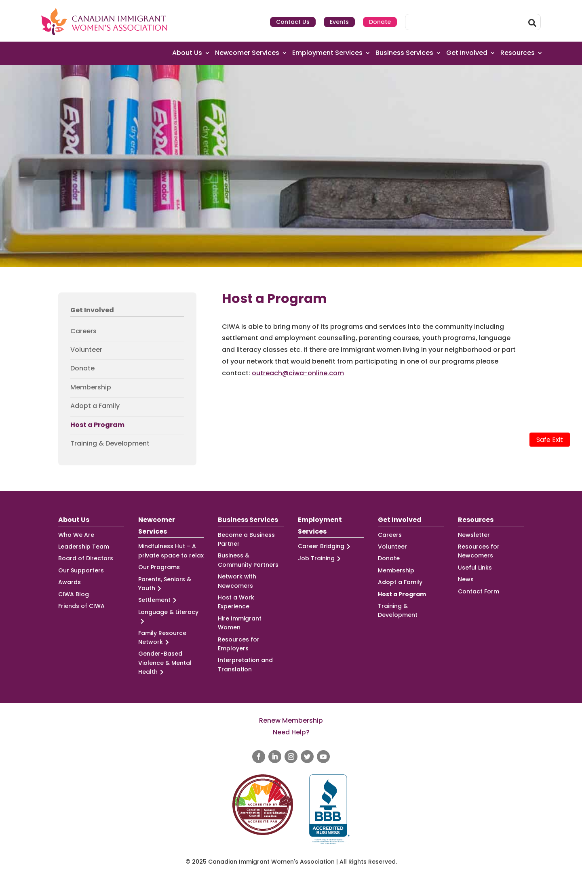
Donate (380, 22)
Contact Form (478, 591)
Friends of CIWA (81, 606)
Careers (83, 331)
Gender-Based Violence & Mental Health (165, 663)
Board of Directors (85, 558)
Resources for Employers (238, 643)
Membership (90, 387)
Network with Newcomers (237, 580)
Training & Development (110, 443)
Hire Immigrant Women (239, 622)
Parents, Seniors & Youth (164, 584)
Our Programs (159, 567)
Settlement (158, 600)
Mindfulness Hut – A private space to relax (171, 550)
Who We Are (76, 535)
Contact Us (293, 22)
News (466, 579)
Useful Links (475, 568)
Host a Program (97, 425)
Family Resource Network (162, 638)
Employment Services (327, 53)
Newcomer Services (247, 53)
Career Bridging (325, 546)
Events (339, 22)
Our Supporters (81, 570)
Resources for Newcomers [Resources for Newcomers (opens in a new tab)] (479, 551)
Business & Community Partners (248, 559)
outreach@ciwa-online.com (298, 373)
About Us (187, 53)
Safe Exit (549, 439)
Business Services (404, 53)
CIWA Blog (73, 594)
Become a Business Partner (246, 539)
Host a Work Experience (236, 601)
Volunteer (86, 349)
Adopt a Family (95, 406)
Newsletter (474, 535)
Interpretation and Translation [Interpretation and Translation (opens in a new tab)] (245, 664)
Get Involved (466, 53)
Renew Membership (291, 720)
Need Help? (291, 732)
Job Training (320, 558)
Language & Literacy (168, 617)
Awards (69, 582)
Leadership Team (83, 547)
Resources (517, 53)
